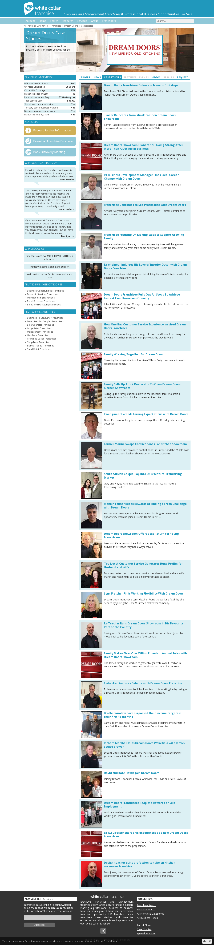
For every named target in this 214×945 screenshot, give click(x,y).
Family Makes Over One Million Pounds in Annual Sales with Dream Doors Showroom (145, 655)
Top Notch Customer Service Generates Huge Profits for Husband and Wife (143, 565)
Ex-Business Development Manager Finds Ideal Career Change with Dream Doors (141, 176)
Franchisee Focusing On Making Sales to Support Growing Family (144, 236)
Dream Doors (71, 25)
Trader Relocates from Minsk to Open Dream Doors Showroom (140, 117)
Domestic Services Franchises (42, 294)
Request (182, 77)
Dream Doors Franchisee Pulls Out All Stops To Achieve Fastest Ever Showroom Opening (142, 296)
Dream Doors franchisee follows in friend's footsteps (141, 85)
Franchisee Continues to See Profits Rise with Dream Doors (145, 205)
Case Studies (112, 77)
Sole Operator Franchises (40, 324)
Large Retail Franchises (39, 328)
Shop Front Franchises (39, 342)
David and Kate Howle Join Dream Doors (131, 773)
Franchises (56, 25)
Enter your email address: (58, 911)
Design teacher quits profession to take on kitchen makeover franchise (139, 864)
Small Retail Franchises (39, 349)
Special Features (146, 933)
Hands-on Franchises (38, 335)
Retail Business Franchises (41, 301)
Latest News (144, 925)
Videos (156, 77)
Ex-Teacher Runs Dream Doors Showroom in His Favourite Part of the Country (144, 625)
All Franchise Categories (36, 25)
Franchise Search (146, 905)
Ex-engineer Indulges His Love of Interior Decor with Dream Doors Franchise (145, 266)
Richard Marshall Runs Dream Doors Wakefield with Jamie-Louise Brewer (144, 745)
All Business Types (147, 917)
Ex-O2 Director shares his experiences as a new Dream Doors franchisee (146, 834)
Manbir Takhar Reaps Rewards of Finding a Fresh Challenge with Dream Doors (145, 505)
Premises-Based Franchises (41, 338)
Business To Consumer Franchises (45, 317)
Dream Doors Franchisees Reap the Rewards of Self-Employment (140, 804)
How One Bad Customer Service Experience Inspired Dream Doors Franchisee (145, 326)
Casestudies (87, 25)
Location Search (146, 909)
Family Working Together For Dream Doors (134, 354)
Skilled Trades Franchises (40, 345)
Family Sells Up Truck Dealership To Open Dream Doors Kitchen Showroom (142, 386)
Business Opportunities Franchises (45, 290)
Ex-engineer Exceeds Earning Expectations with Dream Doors (146, 414)
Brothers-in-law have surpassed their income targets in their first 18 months (142, 715)
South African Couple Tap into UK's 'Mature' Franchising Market (143, 475)
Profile (86, 77)
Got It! (207, 941)
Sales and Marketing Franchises (44, 304)
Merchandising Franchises (41, 297)
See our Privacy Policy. (107, 941)
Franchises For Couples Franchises (45, 321)
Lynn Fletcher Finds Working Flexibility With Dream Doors (144, 593)
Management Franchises (40, 331)
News (97, 77)
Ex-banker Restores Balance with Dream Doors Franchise (143, 683)
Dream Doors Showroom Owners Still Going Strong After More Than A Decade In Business (143, 147)
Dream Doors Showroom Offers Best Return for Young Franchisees (141, 535)
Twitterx (103, 931)
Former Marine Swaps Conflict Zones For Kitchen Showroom (145, 444)
